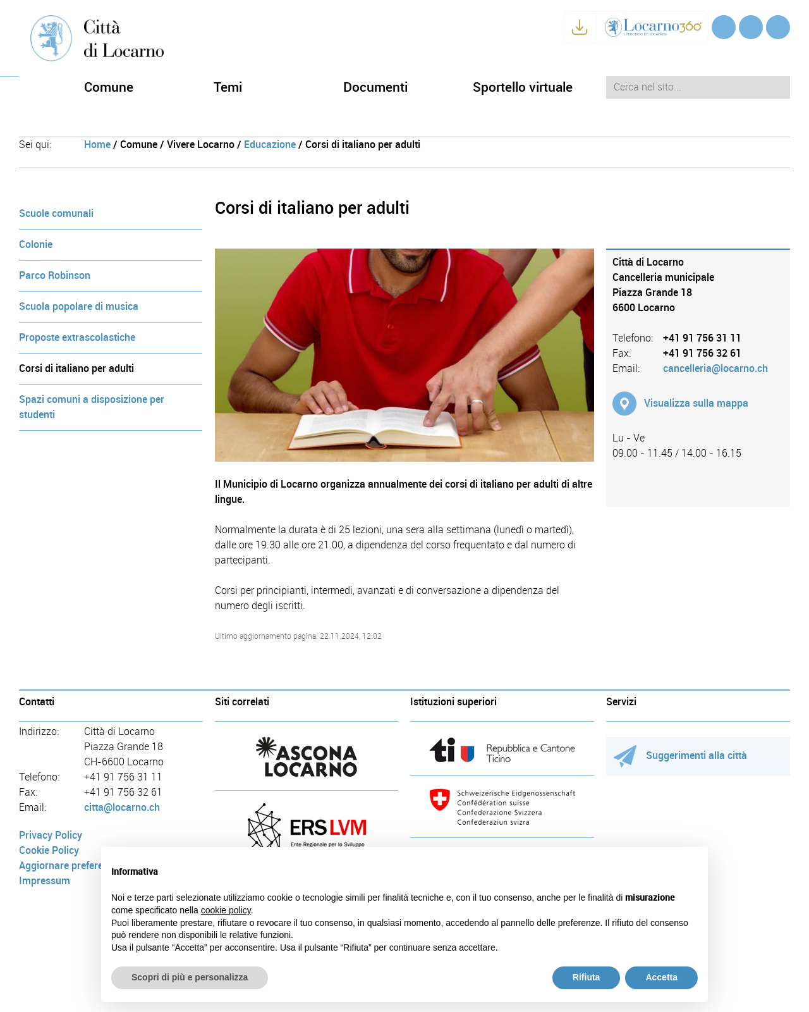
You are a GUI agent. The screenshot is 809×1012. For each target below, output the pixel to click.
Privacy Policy (50, 835)
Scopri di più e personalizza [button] (189, 977)
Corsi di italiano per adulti (76, 368)
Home (97, 145)
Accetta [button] (661, 977)
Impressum (44, 881)
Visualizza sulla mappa (696, 403)
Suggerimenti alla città (680, 756)
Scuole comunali (56, 213)
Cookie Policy (49, 850)
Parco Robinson (54, 275)
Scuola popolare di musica (78, 306)
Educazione (270, 145)
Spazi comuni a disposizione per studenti (91, 407)
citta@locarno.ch (122, 807)
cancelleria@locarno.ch (715, 368)
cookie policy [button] (226, 910)
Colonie (35, 244)
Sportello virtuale (523, 87)
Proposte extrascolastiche (77, 337)
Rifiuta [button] (586, 977)
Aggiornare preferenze (69, 866)
